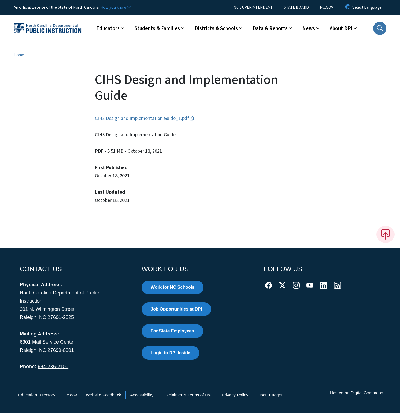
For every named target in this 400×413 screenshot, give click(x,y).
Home (19, 55)
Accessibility (141, 395)
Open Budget (269, 395)
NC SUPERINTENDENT (253, 7)
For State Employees (172, 331)
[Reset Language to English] (347, 7)
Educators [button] (108, 28)
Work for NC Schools (172, 287)
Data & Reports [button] (270, 28)
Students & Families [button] (157, 28)
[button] (379, 28)
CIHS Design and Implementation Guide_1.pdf (144, 118)
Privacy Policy (235, 395)
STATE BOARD (296, 7)
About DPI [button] (341, 28)
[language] (367, 7)
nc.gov (70, 395)
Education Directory (36, 395)
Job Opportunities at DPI (176, 309)
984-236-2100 (53, 366)
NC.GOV (326, 7)
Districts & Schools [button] (216, 28)
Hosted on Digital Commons (356, 392)
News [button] (308, 28)
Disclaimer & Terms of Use (187, 395)
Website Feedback (103, 395)
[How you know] (115, 7)
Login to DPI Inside (170, 352)
